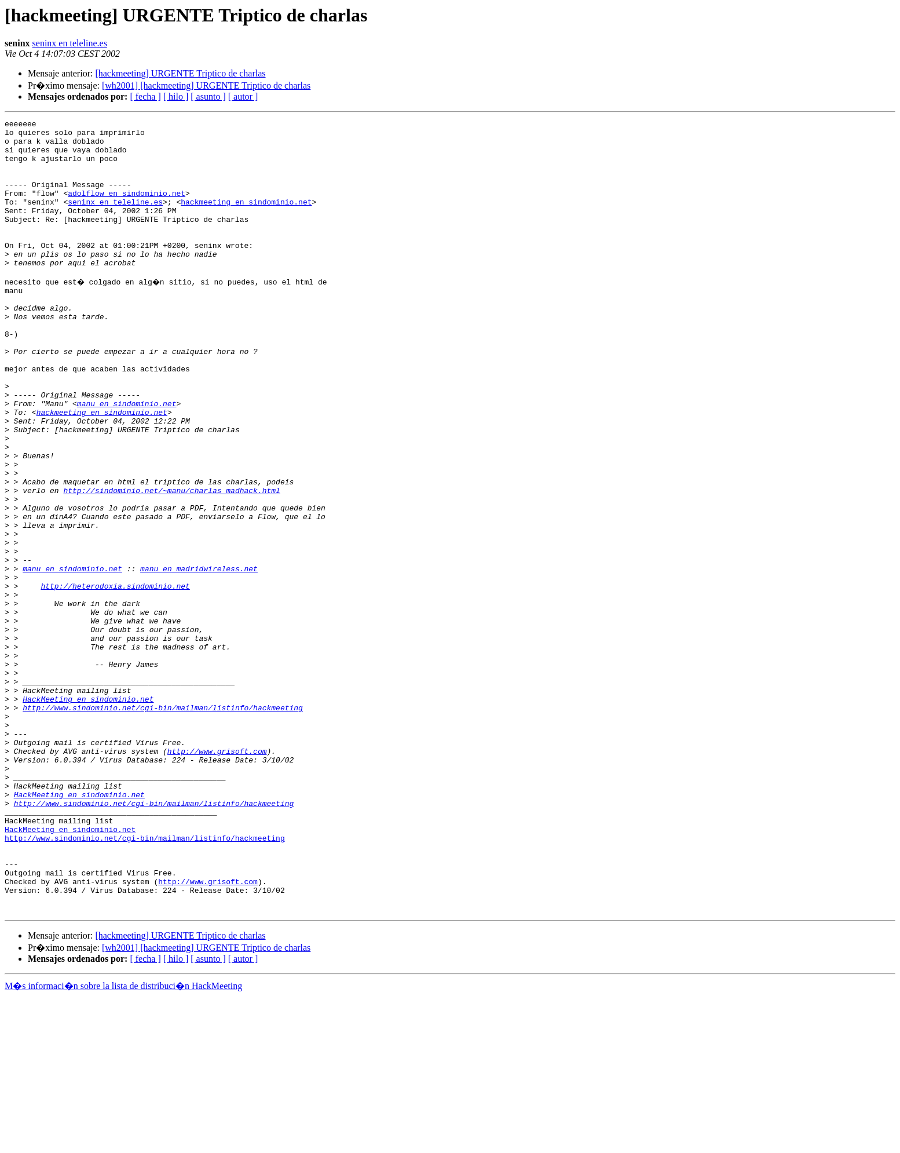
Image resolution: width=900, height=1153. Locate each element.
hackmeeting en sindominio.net (246, 219)
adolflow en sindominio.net (126, 208)
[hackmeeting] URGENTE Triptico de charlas (180, 73)
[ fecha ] (145, 96)
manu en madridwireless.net (199, 657)
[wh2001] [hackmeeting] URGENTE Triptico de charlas (206, 85)
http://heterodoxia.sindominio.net (115, 678)
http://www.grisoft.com (217, 876)
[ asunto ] (208, 96)
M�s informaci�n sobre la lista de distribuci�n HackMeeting (123, 1142)
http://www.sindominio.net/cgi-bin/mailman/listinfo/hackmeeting (163, 824)
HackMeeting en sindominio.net (88, 813)
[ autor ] (243, 96)
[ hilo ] (176, 96)
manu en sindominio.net (127, 459)
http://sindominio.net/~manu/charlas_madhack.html (171, 563)
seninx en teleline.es (69, 43)
